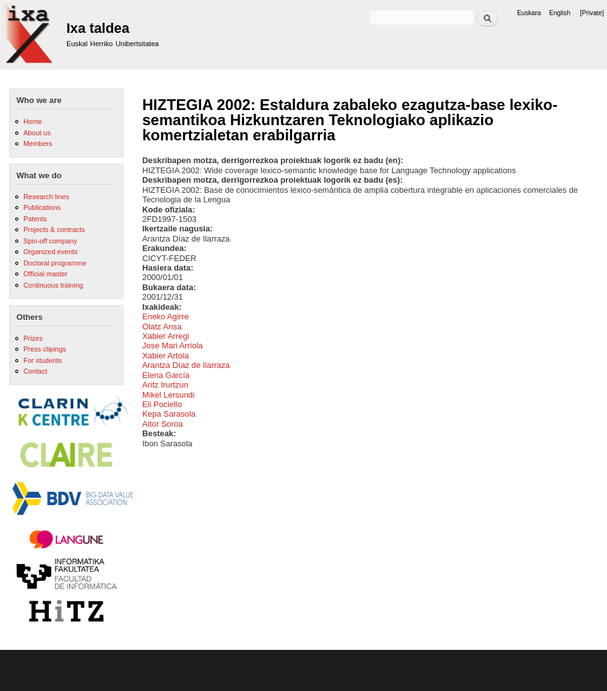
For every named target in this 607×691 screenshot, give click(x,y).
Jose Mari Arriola (172, 345)
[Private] (592, 12)
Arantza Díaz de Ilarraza (186, 365)
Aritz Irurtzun (165, 384)
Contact (35, 371)
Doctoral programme (55, 263)
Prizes (32, 338)
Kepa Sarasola (168, 414)
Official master (45, 274)
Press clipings (44, 349)
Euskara (529, 12)
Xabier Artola (165, 355)
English (560, 12)
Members (37, 143)
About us (37, 133)
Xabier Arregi (165, 336)
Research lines (46, 196)
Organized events (50, 251)
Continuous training (53, 285)
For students (42, 360)
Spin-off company (50, 241)
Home (32, 121)
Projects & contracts (54, 229)
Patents (35, 219)
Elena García (166, 375)
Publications (42, 207)
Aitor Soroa (162, 424)
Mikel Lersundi (168, 395)
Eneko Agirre (165, 316)
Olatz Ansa (161, 326)
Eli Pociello (162, 404)
